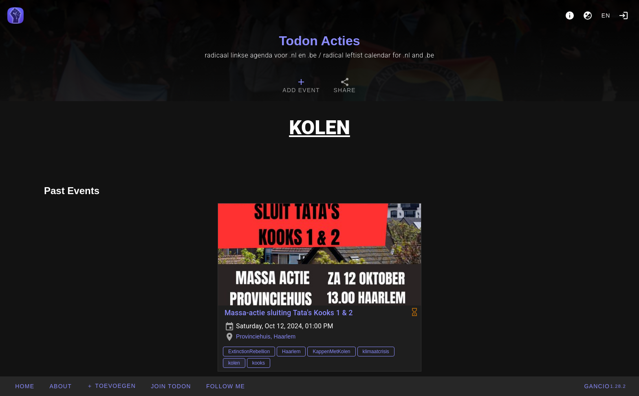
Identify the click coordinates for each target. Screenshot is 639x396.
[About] (570, 15)
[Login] (623, 15)
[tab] (301, 86)
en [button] (606, 15)
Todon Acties (319, 40)
